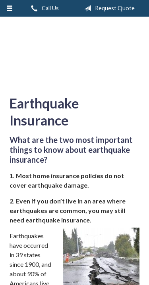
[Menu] (9, 8)
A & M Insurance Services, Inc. (74, 53)
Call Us (43, 8)
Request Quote (108, 8)
